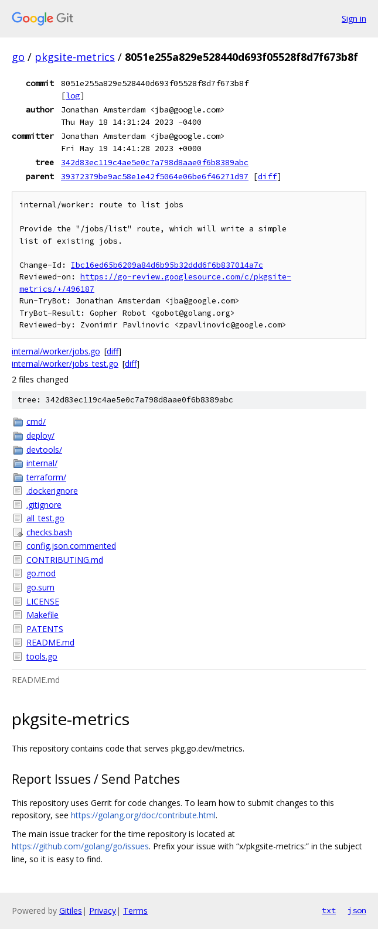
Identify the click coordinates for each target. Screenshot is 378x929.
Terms (135, 910)
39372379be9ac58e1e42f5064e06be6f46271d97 (154, 176)
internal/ (41, 463)
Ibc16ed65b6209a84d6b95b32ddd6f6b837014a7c (167, 265)
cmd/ (36, 421)
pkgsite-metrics (75, 57)
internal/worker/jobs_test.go (65, 363)
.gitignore (44, 504)
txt (329, 910)
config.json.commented (71, 545)
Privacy (102, 910)
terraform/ (46, 477)
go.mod (41, 573)
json (357, 910)
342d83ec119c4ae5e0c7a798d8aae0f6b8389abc (154, 162)
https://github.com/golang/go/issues (80, 846)
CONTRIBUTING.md (64, 559)
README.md (50, 642)
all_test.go (45, 518)
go (18, 57)
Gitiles (70, 910)
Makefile (42, 614)
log (73, 95)
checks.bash (49, 532)
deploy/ (40, 435)
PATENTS (44, 628)
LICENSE (42, 601)
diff (267, 176)
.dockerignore (52, 490)
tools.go (41, 656)
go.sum (40, 587)
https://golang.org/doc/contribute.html (143, 815)
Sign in (354, 18)
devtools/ (44, 449)
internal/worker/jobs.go (56, 351)
